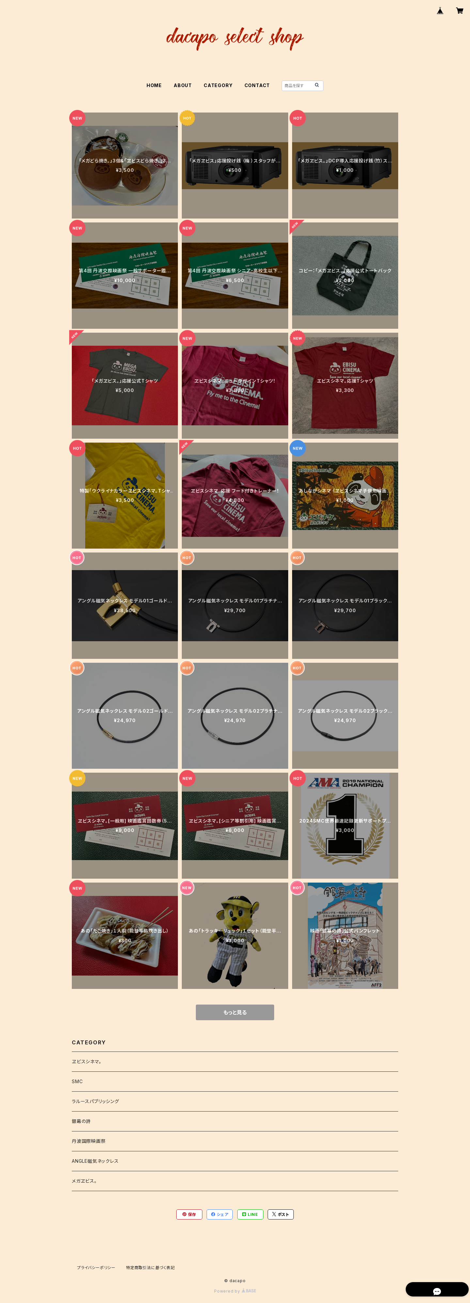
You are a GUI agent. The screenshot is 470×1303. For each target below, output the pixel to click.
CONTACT (257, 85)
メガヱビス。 (84, 1181)
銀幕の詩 (81, 1121)
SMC (77, 1081)
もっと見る (235, 1012)
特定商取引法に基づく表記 (150, 1267)
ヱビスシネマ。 (87, 1061)
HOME (154, 85)
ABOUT (183, 85)
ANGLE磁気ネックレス (95, 1161)
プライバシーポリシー (96, 1267)
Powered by (235, 1291)
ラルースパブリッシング (95, 1101)
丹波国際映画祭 (89, 1141)
